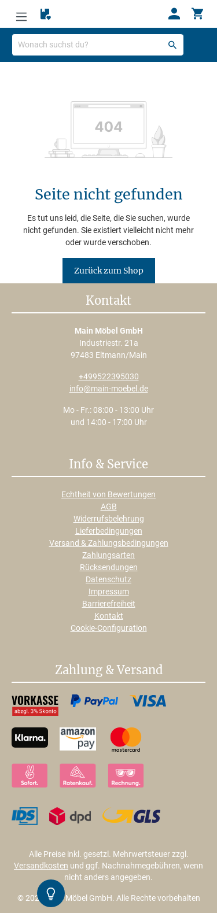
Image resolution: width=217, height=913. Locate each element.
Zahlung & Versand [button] (109, 670)
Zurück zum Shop (109, 270)
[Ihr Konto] (174, 14)
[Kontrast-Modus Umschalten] (51, 893)
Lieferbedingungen (108, 530)
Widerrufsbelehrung (108, 518)
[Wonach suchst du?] (98, 45)
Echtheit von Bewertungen (108, 494)
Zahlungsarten (108, 555)
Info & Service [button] (108, 465)
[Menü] (21, 14)
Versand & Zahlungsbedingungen (108, 543)
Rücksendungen (109, 567)
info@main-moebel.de (108, 388)
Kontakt (108, 615)
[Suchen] (172, 45)
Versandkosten (41, 865)
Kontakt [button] (108, 301)
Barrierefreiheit (108, 603)
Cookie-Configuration (109, 628)
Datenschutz (108, 579)
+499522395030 (109, 376)
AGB (109, 506)
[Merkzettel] (46, 14)
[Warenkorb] (197, 14)
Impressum (109, 591)
